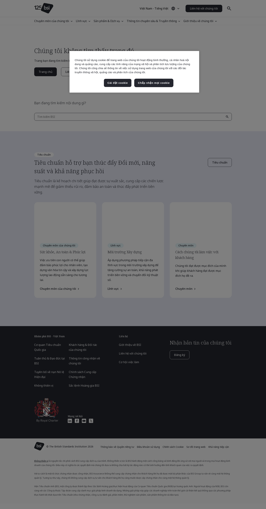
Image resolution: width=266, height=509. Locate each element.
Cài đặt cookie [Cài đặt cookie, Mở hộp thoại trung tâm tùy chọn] (117, 82)
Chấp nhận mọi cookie (154, 82)
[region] (134, 72)
